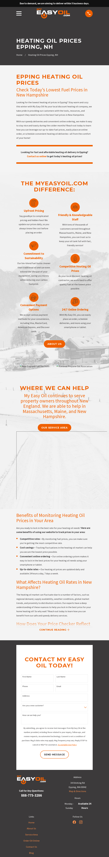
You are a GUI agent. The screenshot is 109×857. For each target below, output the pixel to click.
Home (31, 822)
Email (59, 687)
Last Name (61, 677)
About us (54, 344)
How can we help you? (31, 716)
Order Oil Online (31, 841)
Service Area (31, 835)
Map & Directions (77, 791)
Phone (25, 687)
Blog (31, 853)
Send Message (54, 755)
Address (26, 696)
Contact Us (31, 847)
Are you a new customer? (33, 706)
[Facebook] (74, 822)
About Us (31, 829)
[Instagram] (80, 822)
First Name (27, 677)
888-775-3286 (31, 795)
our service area (54, 427)
